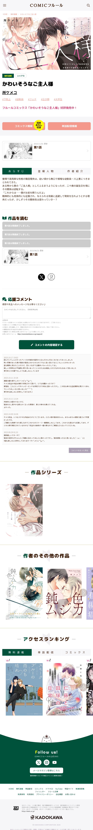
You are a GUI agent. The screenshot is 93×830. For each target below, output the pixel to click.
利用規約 (30, 786)
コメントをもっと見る (79, 450)
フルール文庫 (53, 783)
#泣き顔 (45, 99)
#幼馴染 (19, 99)
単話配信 (28, 780)
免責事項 (21, 786)
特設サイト (69, 780)
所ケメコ (9, 92)
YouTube (58, 780)
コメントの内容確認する (47, 345)
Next (83, 593)
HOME (5, 14)
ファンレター (40, 783)
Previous (10, 593)
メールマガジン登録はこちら (46, 761)
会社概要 (59, 786)
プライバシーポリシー (44, 786)
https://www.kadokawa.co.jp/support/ (30, 334)
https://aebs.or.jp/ (28, 803)
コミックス (39, 780)
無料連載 (14, 14)
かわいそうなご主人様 (28, 14)
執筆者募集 (80, 780)
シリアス (21, 75)
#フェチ (32, 99)
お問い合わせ (70, 786)
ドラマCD (49, 780)
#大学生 (58, 99)
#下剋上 (6, 99)
